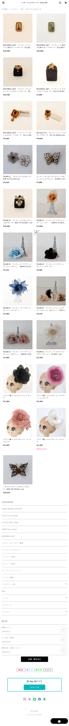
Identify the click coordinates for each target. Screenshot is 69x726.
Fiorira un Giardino (10, 516)
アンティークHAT (8, 557)
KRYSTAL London (9, 529)
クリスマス (6, 612)
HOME (5, 9)
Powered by (34, 715)
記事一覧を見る (34, 659)
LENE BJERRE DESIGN (12, 509)
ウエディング (7, 605)
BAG (4, 591)
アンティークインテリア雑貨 (12, 543)
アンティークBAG (8, 564)
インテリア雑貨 (8, 577)
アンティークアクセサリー (12, 550)
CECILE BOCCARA (10, 522)
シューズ (5, 598)
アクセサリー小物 (16, 9)
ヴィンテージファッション (12, 571)
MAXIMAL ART (8, 536)
